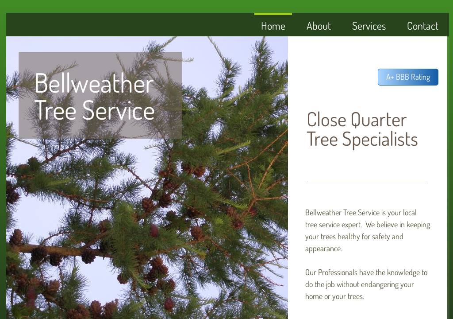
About (319, 25)
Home (273, 25)
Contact (422, 25)
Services (369, 25)
